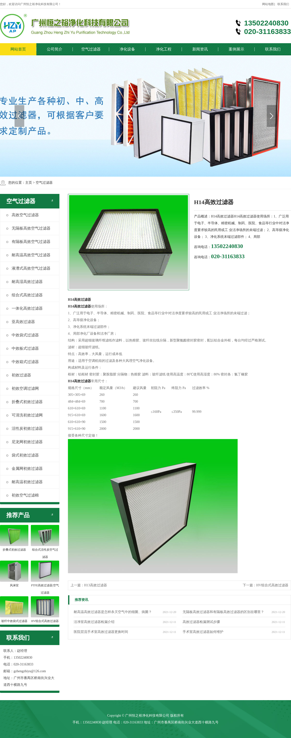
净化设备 (127, 49)
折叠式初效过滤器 (24, 402)
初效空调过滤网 (22, 388)
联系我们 (283, 4)
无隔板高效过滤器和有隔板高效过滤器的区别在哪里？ (223, 612)
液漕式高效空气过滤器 (28, 268)
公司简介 (54, 49)
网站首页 (18, 49)
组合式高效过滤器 (24, 295)
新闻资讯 (200, 49)
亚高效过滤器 (20, 322)
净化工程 (163, 49)
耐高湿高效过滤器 (24, 282)
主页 (28, 182)
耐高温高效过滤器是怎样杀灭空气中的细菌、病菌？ (113, 612)
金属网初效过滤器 (24, 468)
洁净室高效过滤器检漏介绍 (94, 622)
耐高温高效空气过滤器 (28, 255)
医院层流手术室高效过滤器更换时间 (101, 632)
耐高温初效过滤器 (24, 482)
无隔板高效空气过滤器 (28, 228)
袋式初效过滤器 (22, 455)
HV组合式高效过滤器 (272, 585)
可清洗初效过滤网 (24, 415)
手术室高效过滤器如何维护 (203, 632)
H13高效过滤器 (95, 585)
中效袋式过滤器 (22, 335)
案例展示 (236, 49)
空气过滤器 (91, 49)
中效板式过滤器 (22, 348)
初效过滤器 (18, 375)
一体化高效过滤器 (24, 308)
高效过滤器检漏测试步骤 (201, 622)
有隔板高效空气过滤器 (28, 242)
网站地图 (268, 4)
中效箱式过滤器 (22, 362)
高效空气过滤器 (22, 215)
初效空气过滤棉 (22, 495)
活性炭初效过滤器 (24, 428)
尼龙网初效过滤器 (24, 442)
